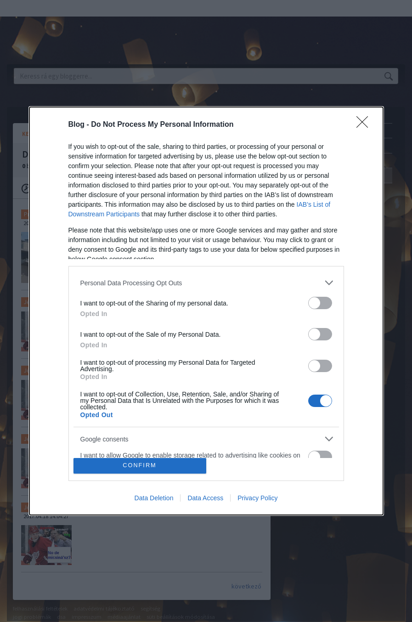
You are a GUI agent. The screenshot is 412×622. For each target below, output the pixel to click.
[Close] (365, 125)
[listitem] (206, 283)
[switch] (320, 303)
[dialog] (206, 311)
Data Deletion (154, 498)
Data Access (205, 498)
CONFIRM (140, 465)
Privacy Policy (257, 498)
